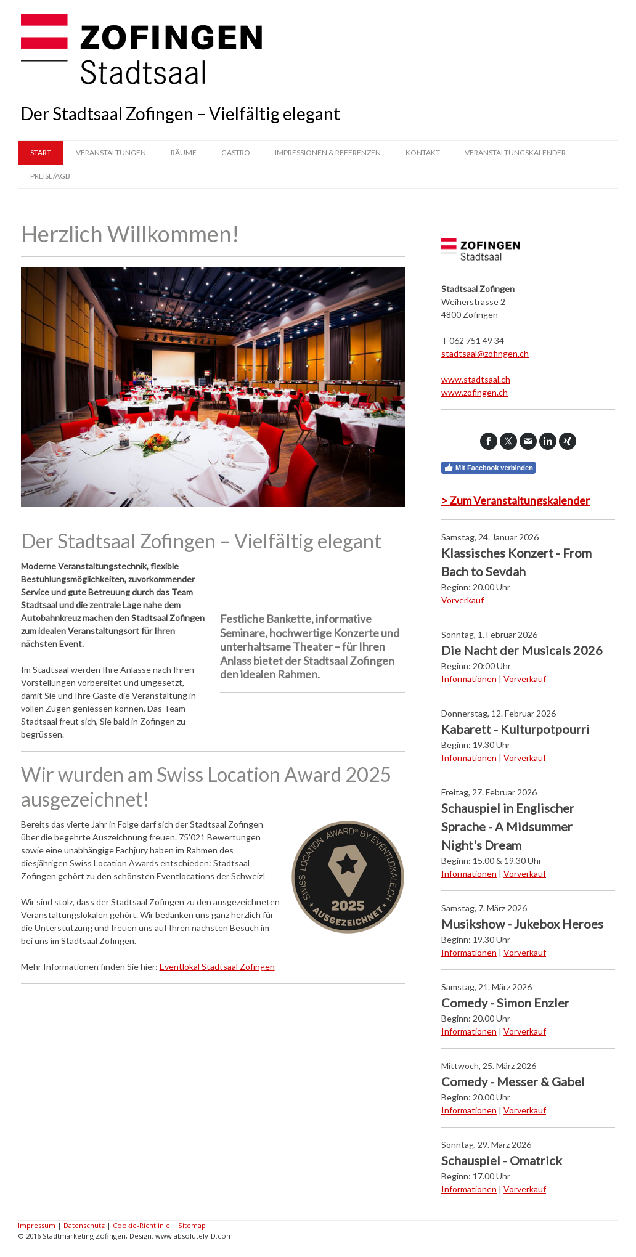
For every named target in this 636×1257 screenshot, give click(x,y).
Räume (184, 152)
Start (40, 152)
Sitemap (192, 1225)
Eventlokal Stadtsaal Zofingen (217, 966)
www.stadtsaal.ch (475, 379)
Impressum (36, 1225)
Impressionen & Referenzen (328, 152)
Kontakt (423, 152)
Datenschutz (84, 1225)
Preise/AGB (50, 176)
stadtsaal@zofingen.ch (485, 353)
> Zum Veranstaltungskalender (515, 500)
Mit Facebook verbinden (488, 468)
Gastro (235, 152)
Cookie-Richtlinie (141, 1225)
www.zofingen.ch (474, 392)
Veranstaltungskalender (515, 152)
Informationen (469, 678)
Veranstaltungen (111, 152)
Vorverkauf (462, 600)
